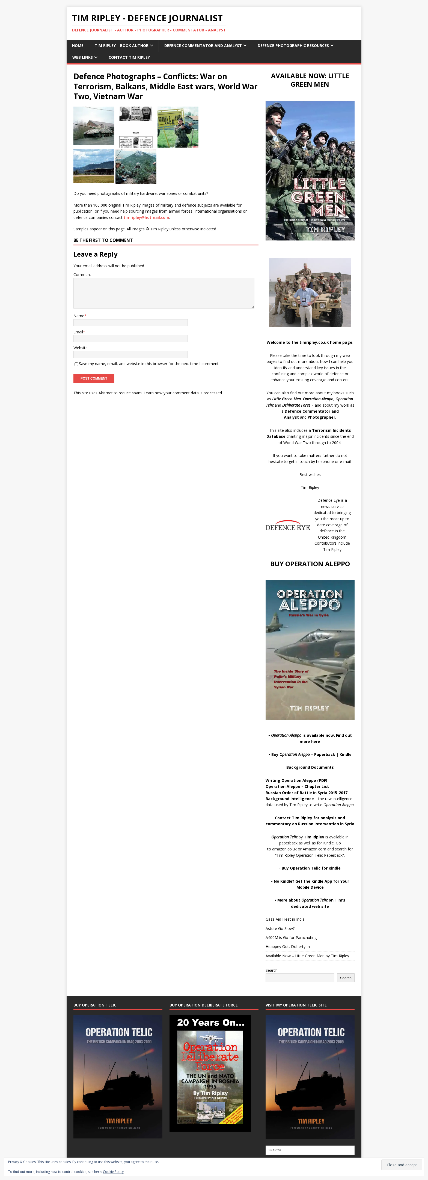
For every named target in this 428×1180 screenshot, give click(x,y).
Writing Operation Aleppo (291, 780)
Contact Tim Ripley (129, 57)
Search (272, 970)
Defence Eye (328, 500)
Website (80, 347)
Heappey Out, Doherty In (288, 946)
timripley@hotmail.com (146, 217)
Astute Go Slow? (280, 928)
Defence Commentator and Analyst (203, 45)
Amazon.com (314, 849)
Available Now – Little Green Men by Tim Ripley (307, 955)
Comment (82, 274)
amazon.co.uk (284, 849)
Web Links (82, 57)
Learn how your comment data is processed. (183, 392)
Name (78, 315)
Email (78, 331)
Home (78, 45)
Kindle (346, 754)
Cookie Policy (113, 1171)
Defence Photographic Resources (293, 45)
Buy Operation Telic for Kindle (311, 868)
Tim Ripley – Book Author (121, 45)
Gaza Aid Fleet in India (285, 919)
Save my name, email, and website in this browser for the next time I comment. (149, 363)
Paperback (324, 754)
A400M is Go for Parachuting (291, 937)
